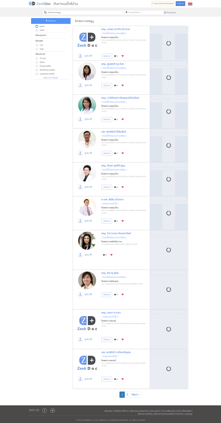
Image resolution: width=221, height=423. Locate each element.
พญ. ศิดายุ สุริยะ (110, 273)
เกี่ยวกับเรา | (110, 411)
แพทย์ (40, 26)
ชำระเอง (41, 58)
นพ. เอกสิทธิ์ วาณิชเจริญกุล (116, 352)
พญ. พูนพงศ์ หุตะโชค (112, 64)
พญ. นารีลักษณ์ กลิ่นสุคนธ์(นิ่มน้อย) (120, 98)
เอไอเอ (40, 62)
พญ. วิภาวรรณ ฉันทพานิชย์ (116, 233)
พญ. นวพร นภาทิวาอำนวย (115, 29)
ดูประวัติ (88, 56)
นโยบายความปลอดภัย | (139, 411)
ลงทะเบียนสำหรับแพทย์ (163, 3)
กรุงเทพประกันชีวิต (46, 74)
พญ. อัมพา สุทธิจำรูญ (113, 166)
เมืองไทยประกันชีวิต (46, 70)
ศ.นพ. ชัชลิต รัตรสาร (112, 199)
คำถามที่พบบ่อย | (169, 411)
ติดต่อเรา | (181, 414)
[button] (190, 3)
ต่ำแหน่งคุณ (170, 12)
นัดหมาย (106, 56)
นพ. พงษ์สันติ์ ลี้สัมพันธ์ (113, 132)
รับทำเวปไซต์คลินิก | (184, 411)
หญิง (40, 49)
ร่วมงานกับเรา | (155, 411)
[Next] (135, 395)
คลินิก (40, 30)
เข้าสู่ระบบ (180, 3)
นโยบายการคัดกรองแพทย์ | (165, 414)
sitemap (189, 414)
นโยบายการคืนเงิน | (146, 414)
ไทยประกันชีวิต (44, 66)
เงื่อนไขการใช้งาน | (122, 411)
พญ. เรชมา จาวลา (111, 313)
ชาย (40, 45)
